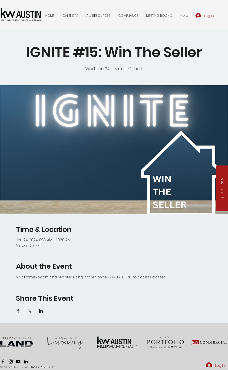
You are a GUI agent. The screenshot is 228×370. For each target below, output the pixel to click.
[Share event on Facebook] (18, 311)
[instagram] (10, 361)
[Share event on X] (29, 311)
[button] (71, 15)
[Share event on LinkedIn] (41, 311)
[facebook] (3, 361)
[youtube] (18, 361)
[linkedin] (26, 361)
